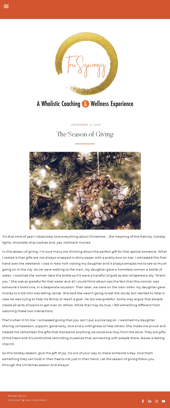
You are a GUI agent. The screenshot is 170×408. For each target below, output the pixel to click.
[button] (6, 6)
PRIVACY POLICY (17, 396)
